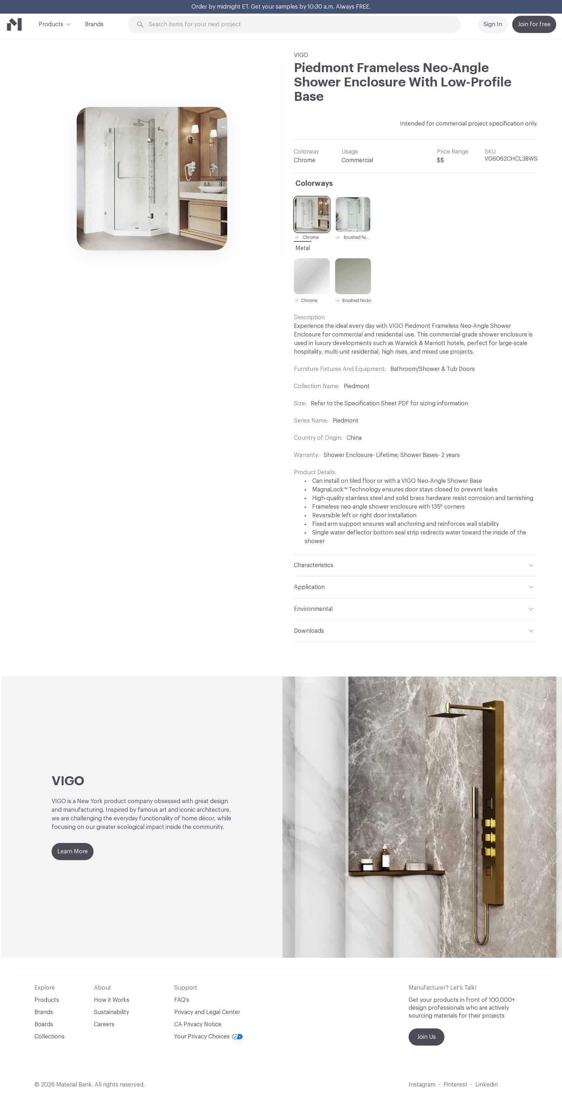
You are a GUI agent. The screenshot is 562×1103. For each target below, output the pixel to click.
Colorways (314, 183)
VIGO (301, 55)
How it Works (111, 1000)
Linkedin (486, 1085)
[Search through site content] (298, 24)
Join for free (534, 24)
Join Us (426, 1037)
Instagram (422, 1085)
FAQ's (181, 1000)
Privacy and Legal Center (207, 1012)
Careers (104, 1024)
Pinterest (455, 1085)
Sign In (493, 24)
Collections (49, 1037)
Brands (94, 24)
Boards (43, 1024)
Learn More (72, 851)
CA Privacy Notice (198, 1024)
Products (51, 23)
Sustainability (111, 1012)
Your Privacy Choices (208, 1037)
